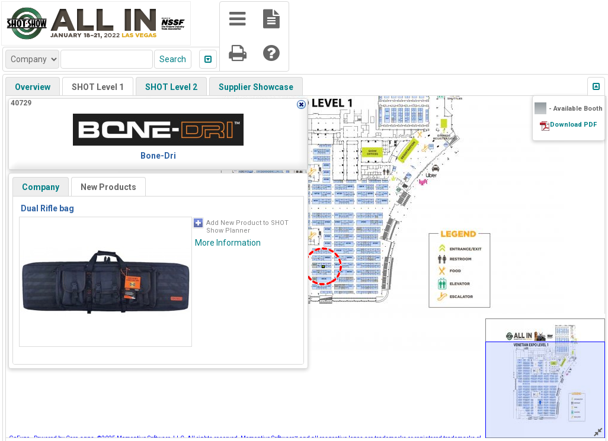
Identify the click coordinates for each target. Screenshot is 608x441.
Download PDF (573, 124)
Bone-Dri (158, 155)
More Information (228, 242)
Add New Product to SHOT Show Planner (247, 226)
